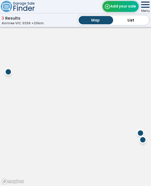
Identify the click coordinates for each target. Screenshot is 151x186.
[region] (75, 106)
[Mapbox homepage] (13, 181)
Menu (145, 11)
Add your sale (123, 6)
